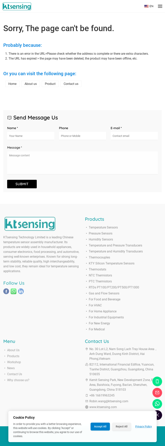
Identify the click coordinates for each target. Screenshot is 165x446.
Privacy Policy (143, 426)
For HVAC (93, 307)
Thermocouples (97, 259)
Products (11, 359)
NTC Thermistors (98, 277)
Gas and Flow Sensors (102, 295)
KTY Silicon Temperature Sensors (109, 265)
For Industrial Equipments (104, 319)
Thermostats (95, 271)
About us (31, 84)
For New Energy (97, 325)
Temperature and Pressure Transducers (113, 247)
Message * (14, 149)
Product (50, 84)
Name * (12, 128)
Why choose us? (16, 383)
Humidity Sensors (99, 241)
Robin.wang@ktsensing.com (108, 403)
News (9, 371)
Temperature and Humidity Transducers (114, 253)
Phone (63, 128)
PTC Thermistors (98, 283)
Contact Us (12, 377)
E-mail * (116, 128)
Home (12, 84)
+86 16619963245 (102, 397)
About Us (11, 353)
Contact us (71, 84)
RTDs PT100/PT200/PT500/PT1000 (112, 289)
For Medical (95, 331)
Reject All (121, 426)
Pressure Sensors (98, 235)
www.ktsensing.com (103, 408)
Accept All (100, 426)
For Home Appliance (100, 313)
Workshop (12, 365)
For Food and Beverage (102, 301)
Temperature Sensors (101, 229)
